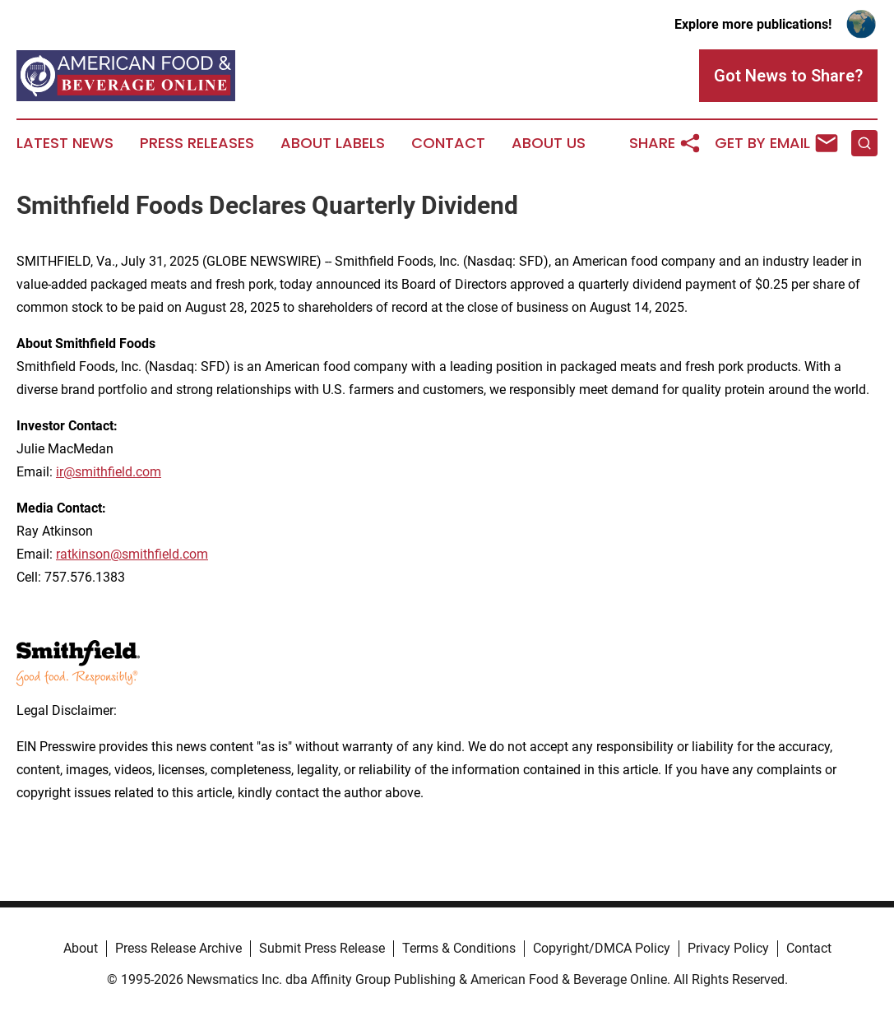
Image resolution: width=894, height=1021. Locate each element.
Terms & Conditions (459, 948)
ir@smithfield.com (108, 472)
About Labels (332, 143)
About (80, 948)
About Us (549, 143)
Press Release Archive (178, 948)
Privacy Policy (728, 948)
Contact (448, 143)
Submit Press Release (322, 948)
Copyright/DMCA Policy (601, 948)
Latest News (64, 143)
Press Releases (197, 143)
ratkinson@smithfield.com (132, 554)
